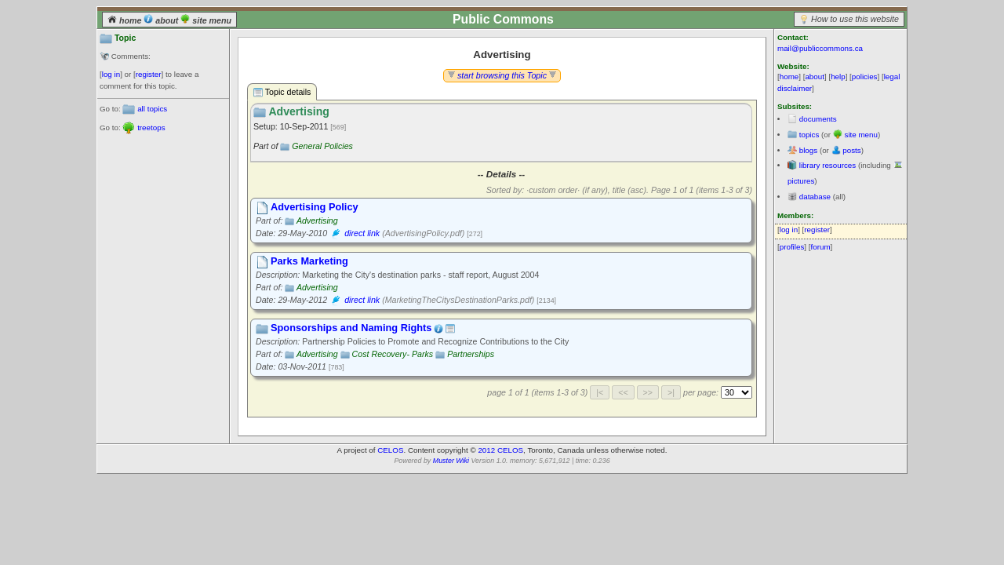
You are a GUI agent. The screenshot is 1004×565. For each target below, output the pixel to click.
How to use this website (855, 19)
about (162, 20)
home (125, 20)
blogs (808, 150)
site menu (205, 20)
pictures (801, 181)
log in (111, 74)
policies (865, 76)
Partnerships (470, 354)
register (149, 74)
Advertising (317, 220)
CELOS (390, 450)
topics (809, 134)
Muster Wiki (451, 461)
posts (851, 150)
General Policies (322, 146)
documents (818, 119)
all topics (152, 108)
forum (821, 246)
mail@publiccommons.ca (820, 48)
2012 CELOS (500, 450)
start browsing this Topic (502, 75)
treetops (151, 127)
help (838, 76)
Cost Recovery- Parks (393, 354)
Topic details (282, 92)
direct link (362, 233)
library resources (827, 165)
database (815, 196)
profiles (792, 246)
